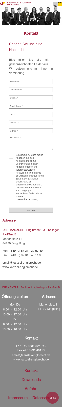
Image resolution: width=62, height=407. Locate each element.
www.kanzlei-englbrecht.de (31, 359)
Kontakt (52, 397)
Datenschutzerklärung (27, 199)
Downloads (31, 379)
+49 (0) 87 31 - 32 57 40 (27, 250)
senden (31, 210)
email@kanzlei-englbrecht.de (21, 262)
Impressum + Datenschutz (31, 397)
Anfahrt (31, 388)
